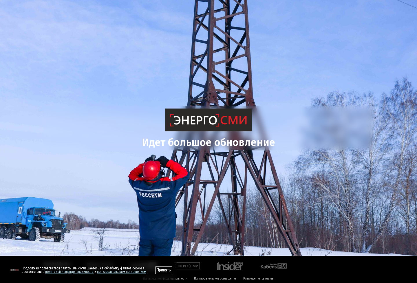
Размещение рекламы (258, 278)
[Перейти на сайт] (14, 270)
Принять (164, 270)
